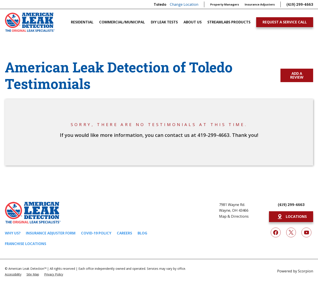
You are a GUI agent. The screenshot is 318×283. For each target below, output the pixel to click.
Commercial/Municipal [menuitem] (122, 22)
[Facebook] (276, 233)
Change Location (184, 4)
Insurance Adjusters (260, 4)
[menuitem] (13, 274)
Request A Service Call (285, 22)
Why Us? (13, 233)
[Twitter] (291, 233)
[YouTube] (306, 233)
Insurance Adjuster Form (51, 233)
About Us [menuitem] (193, 22)
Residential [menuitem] (82, 22)
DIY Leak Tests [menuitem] (164, 22)
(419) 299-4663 (299, 4)
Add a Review (296, 75)
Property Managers (224, 4)
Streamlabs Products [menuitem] (228, 22)
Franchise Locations (25, 243)
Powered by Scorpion (295, 271)
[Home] (30, 22)
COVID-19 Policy (96, 233)
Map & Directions (234, 216)
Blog (142, 233)
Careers (124, 233)
